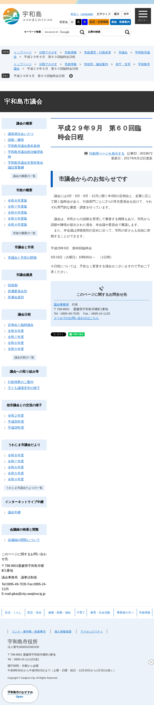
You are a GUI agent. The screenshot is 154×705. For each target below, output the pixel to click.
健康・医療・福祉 (59, 612)
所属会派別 (16, 297)
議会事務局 (61, 304)
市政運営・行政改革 (97, 52)
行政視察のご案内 (20, 382)
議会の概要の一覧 (24, 176)
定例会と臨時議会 (20, 325)
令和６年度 (16, 343)
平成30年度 (16, 421)
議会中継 (14, 512)
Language (87, 14)
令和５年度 (16, 349)
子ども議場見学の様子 (24, 388)
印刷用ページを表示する (107, 153)
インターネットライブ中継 (24, 502)
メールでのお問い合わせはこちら (76, 318)
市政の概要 (24, 190)
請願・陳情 (16, 140)
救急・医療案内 (120, 21)
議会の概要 (24, 123)
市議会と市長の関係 (22, 257)
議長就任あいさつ (20, 134)
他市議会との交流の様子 (24, 405)
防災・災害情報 (99, 21)
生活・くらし (13, 612)
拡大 (116, 13)
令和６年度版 (17, 212)
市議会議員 (24, 275)
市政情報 (71, 52)
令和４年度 (16, 479)
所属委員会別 (17, 291)
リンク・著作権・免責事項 (29, 631)
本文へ (75, 14)
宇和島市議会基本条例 (24, 146)
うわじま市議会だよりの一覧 (24, 487)
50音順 (13, 285)
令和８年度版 (17, 200)
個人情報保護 (63, 631)
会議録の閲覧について (24, 540)
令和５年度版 (17, 218)
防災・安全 (34, 612)
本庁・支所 (123, 64)
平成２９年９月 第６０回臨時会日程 (39, 75)
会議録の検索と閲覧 (24, 529)
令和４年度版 (17, 224)
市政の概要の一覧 (24, 233)
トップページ (23, 52)
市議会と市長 (24, 247)
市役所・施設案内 (96, 64)
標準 (126, 13)
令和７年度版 (17, 206)
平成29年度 (16, 427)
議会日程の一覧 (24, 357)
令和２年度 (16, 415)
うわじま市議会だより (24, 445)
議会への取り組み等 (24, 371)
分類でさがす (48, 52)
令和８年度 (16, 331)
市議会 (123, 52)
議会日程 (24, 314)
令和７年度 (16, 337)
